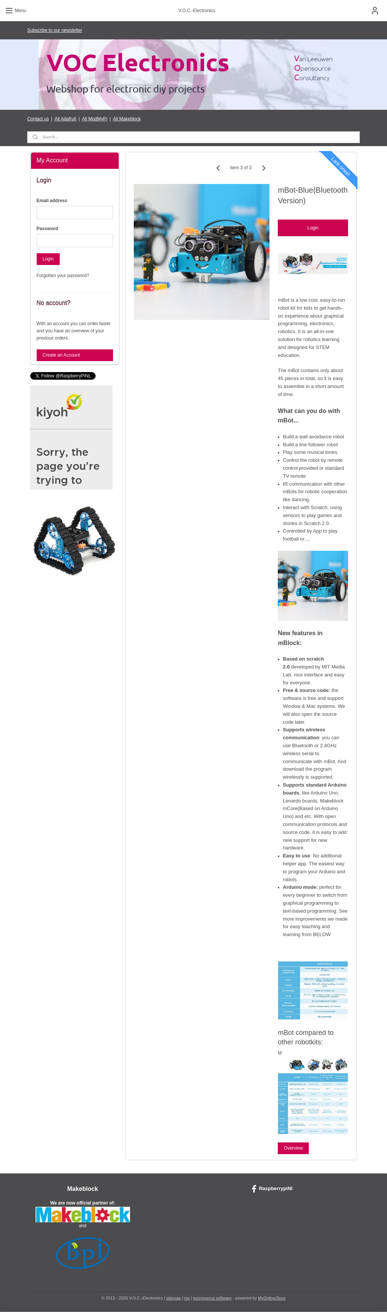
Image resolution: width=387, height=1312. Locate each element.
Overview (293, 1148)
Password (47, 228)
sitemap (173, 1298)
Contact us (38, 119)
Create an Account (61, 355)
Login (313, 228)
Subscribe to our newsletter (54, 30)
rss (187, 1298)
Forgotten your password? (63, 275)
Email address (52, 200)
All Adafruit (65, 119)
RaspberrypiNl (272, 1189)
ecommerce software (212, 1298)
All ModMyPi (94, 119)
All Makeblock (127, 119)
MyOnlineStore (272, 1298)
